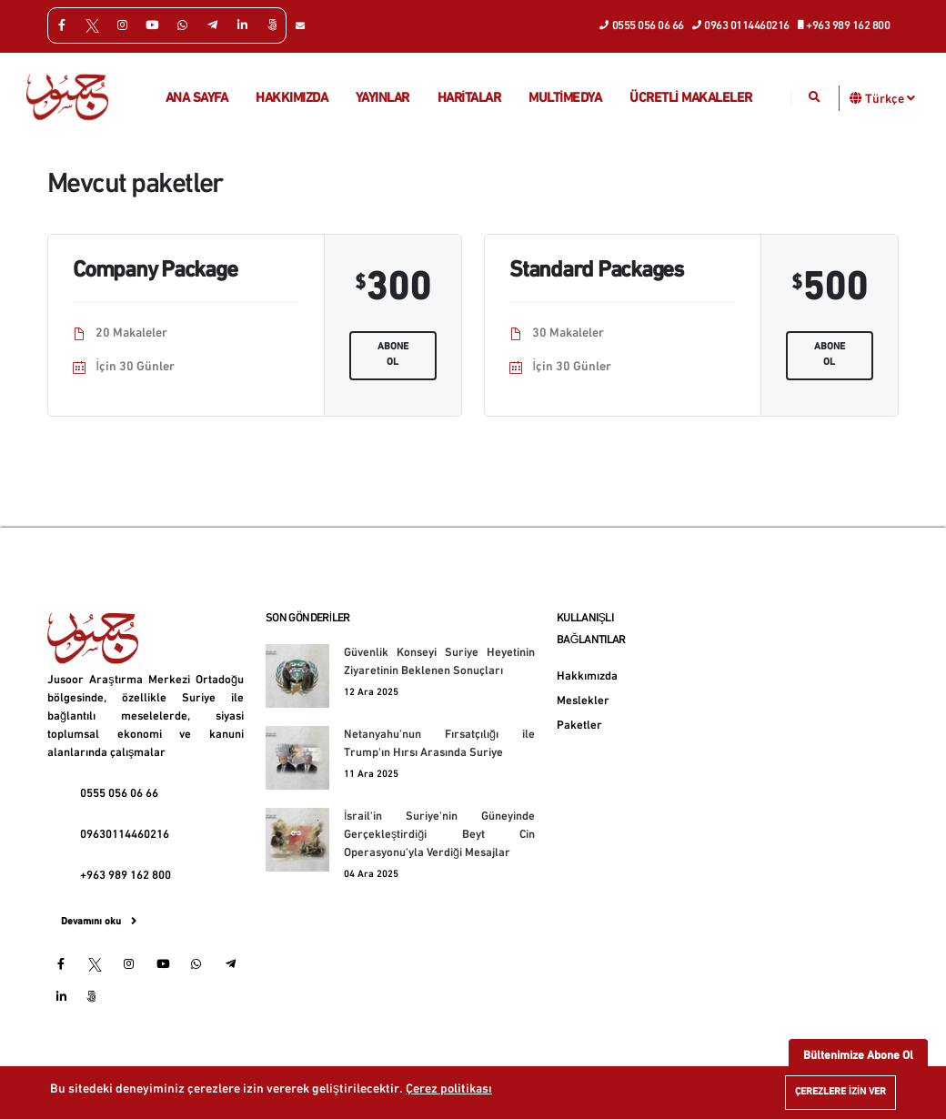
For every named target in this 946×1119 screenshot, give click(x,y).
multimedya (564, 99)
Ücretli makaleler (690, 99)
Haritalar (469, 99)
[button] (856, 98)
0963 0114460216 (741, 24)
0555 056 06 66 (642, 24)
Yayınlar (382, 99)
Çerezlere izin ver (840, 1092)
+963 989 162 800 (845, 24)
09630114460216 (124, 835)
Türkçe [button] (890, 98)
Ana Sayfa (197, 99)
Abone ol (392, 355)
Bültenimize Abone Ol (858, 1056)
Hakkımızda (291, 99)
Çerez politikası (449, 1089)
